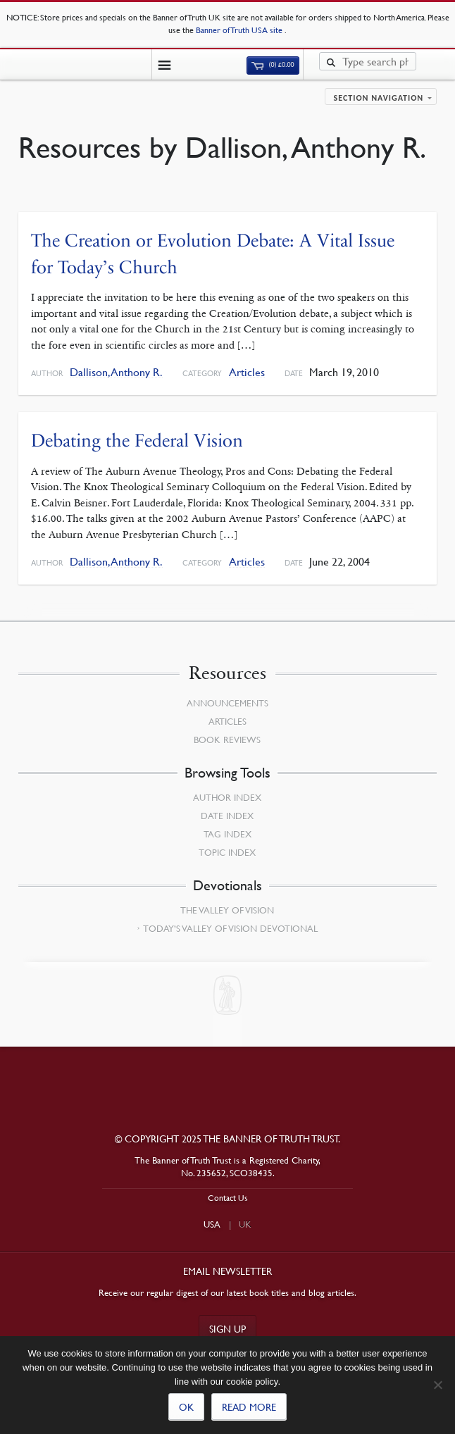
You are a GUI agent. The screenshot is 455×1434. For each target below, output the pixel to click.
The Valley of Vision (227, 910)
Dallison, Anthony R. (116, 372)
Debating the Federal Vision (137, 440)
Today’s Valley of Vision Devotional (230, 928)
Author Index (227, 797)
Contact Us (228, 1197)
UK (245, 1224)
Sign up (227, 1328)
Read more (249, 1406)
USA (212, 1224)
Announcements (227, 703)
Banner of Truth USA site (240, 30)
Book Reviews (227, 739)
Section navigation (379, 98)
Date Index (227, 815)
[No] (437, 1385)
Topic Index (227, 852)
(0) (272, 65)
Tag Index (227, 834)
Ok (186, 1406)
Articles (247, 372)
